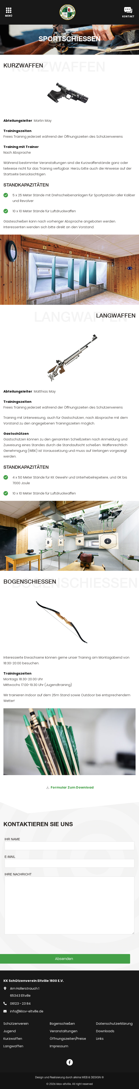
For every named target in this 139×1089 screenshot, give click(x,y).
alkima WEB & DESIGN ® (88, 1077)
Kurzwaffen (12, 1038)
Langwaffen (13, 1046)
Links (100, 1038)
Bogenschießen (62, 1023)
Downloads (105, 1031)
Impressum (59, 1046)
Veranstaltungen (63, 1031)
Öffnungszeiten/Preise (68, 1038)
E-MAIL (10, 857)
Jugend (9, 1031)
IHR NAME (12, 839)
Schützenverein (16, 1023)
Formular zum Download (72, 787)
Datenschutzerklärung (114, 1023)
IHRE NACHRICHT (18, 874)
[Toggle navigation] (9, 12)
